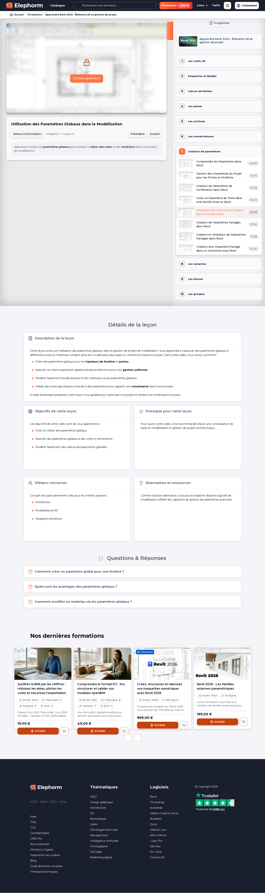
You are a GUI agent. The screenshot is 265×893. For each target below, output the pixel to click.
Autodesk (156, 807)
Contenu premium (86, 78)
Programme (219, 23)
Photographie (99, 846)
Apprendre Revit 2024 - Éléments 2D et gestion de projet (80, 14)
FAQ (33, 822)
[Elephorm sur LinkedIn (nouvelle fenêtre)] (62, 802)
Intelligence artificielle (104, 840)
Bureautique (98, 818)
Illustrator (156, 818)
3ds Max (155, 846)
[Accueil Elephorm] (46, 787)
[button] (127, 738)
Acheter (38, 731)
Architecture (98, 807)
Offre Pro (36, 838)
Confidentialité (39, 833)
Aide (33, 816)
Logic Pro (156, 840)
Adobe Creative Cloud (164, 813)
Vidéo (94, 824)
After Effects (158, 835)
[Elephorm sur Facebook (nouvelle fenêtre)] (34, 802)
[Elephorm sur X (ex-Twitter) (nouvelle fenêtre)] (43, 802)
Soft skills (96, 851)
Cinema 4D (157, 857)
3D (92, 813)
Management (99, 835)
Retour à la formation (27, 134)
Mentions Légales (41, 849)
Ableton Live (158, 829)
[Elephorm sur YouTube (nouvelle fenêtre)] (53, 802)
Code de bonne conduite (46, 866)
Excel (153, 824)
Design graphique (101, 802)
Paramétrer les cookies (45, 855)
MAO (93, 796)
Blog (33, 860)
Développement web (104, 829)
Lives (202, 5)
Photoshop (157, 802)
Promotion (176, 5)
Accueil (17, 14)
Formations (35, 14)
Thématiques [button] (104, 787)
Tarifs (216, 5)
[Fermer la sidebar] (170, 31)
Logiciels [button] (159, 787)
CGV (33, 827)
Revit (153, 796)
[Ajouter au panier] (64, 731)
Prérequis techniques (44, 871)
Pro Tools (156, 851)
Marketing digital (101, 857)
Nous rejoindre (39, 844)
